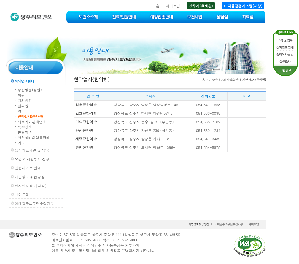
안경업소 (25, 132)
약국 (21, 111)
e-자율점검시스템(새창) (243, 5)
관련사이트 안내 (28, 167)
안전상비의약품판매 (34, 137)
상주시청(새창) (201, 5)
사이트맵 (173, 5)
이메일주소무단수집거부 (34, 203)
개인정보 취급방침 (29, 176)
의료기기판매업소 (32, 121)
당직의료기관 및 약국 (32, 149)
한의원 (23, 105)
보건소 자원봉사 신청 (32, 158)
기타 (21, 142)
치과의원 (25, 100)
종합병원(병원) (30, 89)
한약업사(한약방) (30, 116)
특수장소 (25, 126)
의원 (21, 95)
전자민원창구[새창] (31, 185)
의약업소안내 (24, 81)
